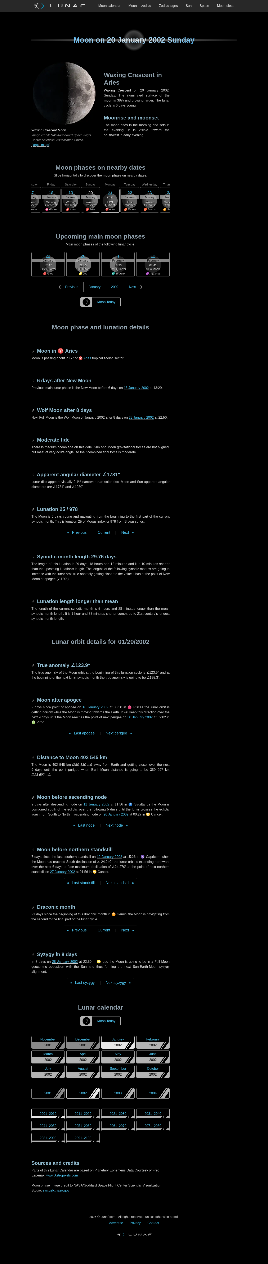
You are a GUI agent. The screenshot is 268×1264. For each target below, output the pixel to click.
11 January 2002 (96, 804)
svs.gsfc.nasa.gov (56, 1190)
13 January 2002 (136, 388)
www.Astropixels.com (62, 1175)
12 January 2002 (109, 857)
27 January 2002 (62, 872)
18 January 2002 (95, 707)
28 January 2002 (141, 417)
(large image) (40, 144)
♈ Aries (85, 358)
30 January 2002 (140, 717)
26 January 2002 (115, 814)
